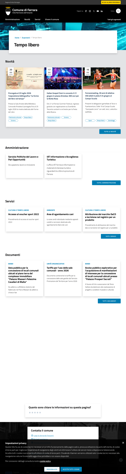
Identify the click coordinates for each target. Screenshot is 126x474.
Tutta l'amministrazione (106, 183)
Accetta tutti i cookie (71, 469)
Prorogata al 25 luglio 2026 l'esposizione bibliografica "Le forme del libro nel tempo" (23, 96)
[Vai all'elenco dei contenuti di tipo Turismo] (13, 120)
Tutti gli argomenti (114, 19)
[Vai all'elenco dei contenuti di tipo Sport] (90, 120)
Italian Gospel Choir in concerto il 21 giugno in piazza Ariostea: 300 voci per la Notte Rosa (63, 96)
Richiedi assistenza (39, 439)
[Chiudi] (123, 442)
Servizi (37, 19)
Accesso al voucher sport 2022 (23, 214)
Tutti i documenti (109, 301)
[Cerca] (118, 11)
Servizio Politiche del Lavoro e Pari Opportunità (23, 158)
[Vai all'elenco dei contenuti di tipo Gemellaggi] (111, 120)
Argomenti (26, 37)
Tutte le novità (110, 131)
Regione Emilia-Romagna (12, 2)
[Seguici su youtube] (97, 10)
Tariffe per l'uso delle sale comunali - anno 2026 (59, 269)
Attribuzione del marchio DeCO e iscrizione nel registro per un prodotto (100, 217)
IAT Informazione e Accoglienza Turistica (62, 158)
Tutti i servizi (111, 236)
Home (17, 37)
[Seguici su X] (93, 10)
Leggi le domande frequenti (42, 435)
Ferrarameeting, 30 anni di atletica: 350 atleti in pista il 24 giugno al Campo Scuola (99, 96)
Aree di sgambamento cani (60, 214)
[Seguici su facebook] (85, 10)
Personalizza (52, 469)
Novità (27, 19)
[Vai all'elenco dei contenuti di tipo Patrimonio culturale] (15, 117)
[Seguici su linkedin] (101, 10)
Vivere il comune (52, 19)
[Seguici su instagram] (89, 10)
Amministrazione (12, 19)
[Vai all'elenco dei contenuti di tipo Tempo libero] (28, 117)
